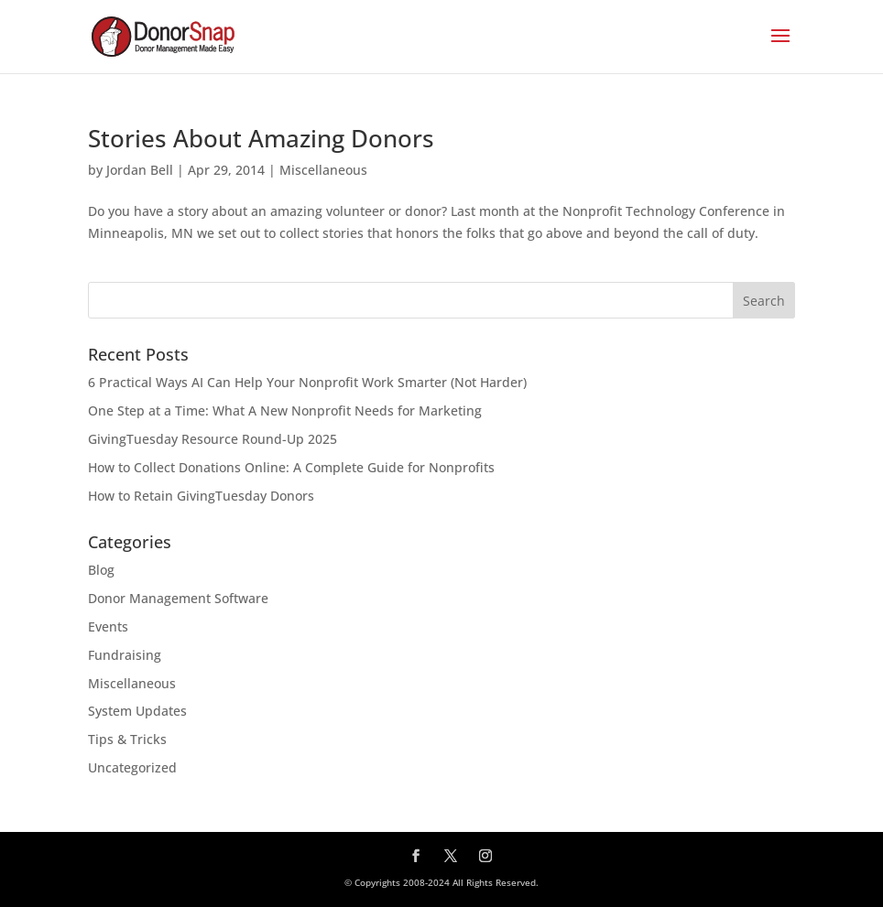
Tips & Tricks (127, 739)
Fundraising (124, 655)
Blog (101, 569)
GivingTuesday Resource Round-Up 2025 (212, 439)
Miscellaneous (323, 169)
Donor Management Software (178, 598)
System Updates (137, 710)
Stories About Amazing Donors (261, 138)
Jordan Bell (139, 169)
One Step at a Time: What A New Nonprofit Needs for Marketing (285, 410)
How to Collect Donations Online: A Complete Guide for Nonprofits (291, 467)
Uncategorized (132, 767)
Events (108, 626)
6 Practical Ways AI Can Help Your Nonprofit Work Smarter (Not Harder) (307, 382)
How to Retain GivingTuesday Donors (201, 495)
